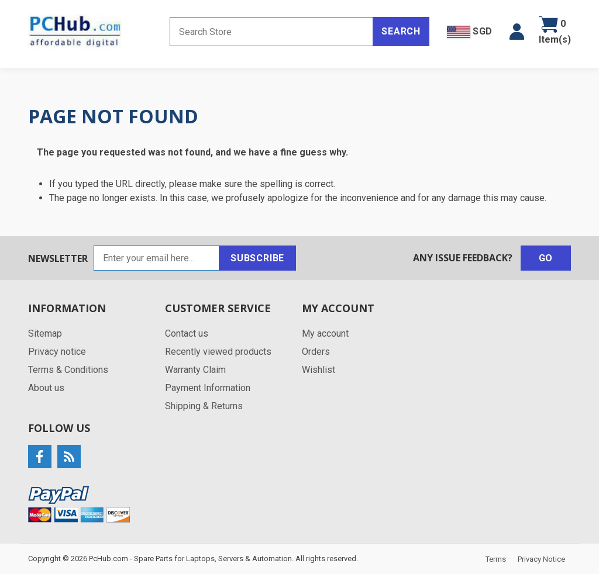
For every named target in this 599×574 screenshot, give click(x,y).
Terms (496, 559)
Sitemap (45, 333)
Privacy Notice (541, 559)
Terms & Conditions (68, 369)
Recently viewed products (218, 351)
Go (546, 258)
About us (46, 387)
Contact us (186, 333)
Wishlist (318, 369)
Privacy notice (57, 351)
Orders (316, 351)
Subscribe (257, 258)
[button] (517, 31)
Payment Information (207, 387)
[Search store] (271, 31)
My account (325, 333)
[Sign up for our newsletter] (156, 258)
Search (401, 31)
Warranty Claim (195, 369)
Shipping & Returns (204, 406)
